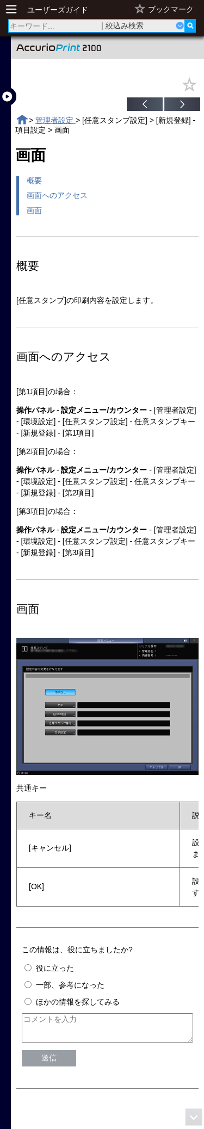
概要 (34, 180)
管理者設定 (55, 120)
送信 (49, 1062)
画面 (34, 210)
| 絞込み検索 (122, 25)
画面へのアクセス (57, 195)
